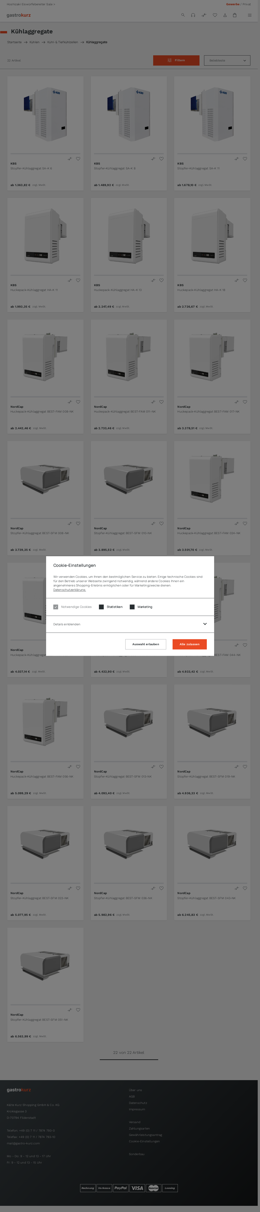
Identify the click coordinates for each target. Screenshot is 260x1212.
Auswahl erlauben (145, 644)
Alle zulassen (190, 644)
